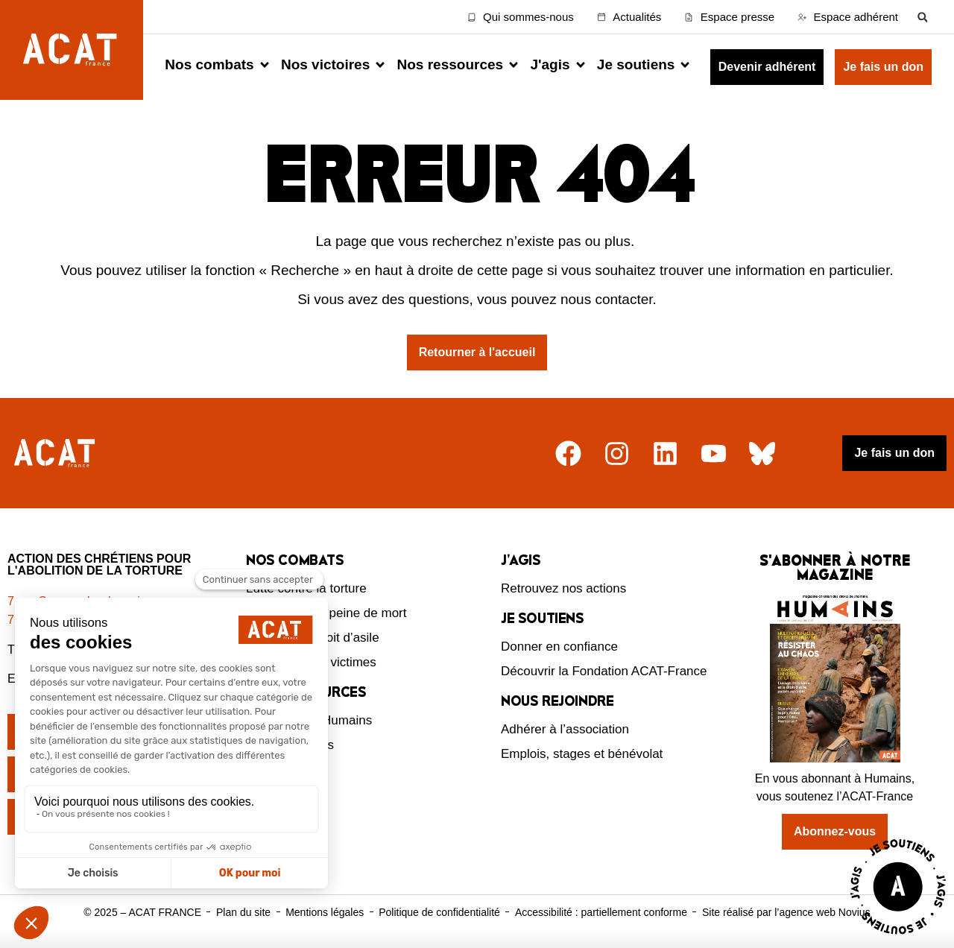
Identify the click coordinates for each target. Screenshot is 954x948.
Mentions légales (324, 912)
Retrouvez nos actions (563, 588)
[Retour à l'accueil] (56, 453)
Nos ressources (290, 745)
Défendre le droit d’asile (312, 638)
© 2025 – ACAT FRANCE (142, 912)
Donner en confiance (559, 646)
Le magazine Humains (309, 720)
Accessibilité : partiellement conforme (601, 912)
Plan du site (243, 912)
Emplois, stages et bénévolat (582, 754)
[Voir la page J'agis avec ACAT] (898, 938)
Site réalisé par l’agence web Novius (786, 912)
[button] (922, 16)
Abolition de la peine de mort (326, 613)
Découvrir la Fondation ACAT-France (604, 671)
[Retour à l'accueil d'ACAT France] (71, 50)
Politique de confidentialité (439, 912)
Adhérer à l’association (565, 729)
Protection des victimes (311, 662)
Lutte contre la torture (306, 588)
